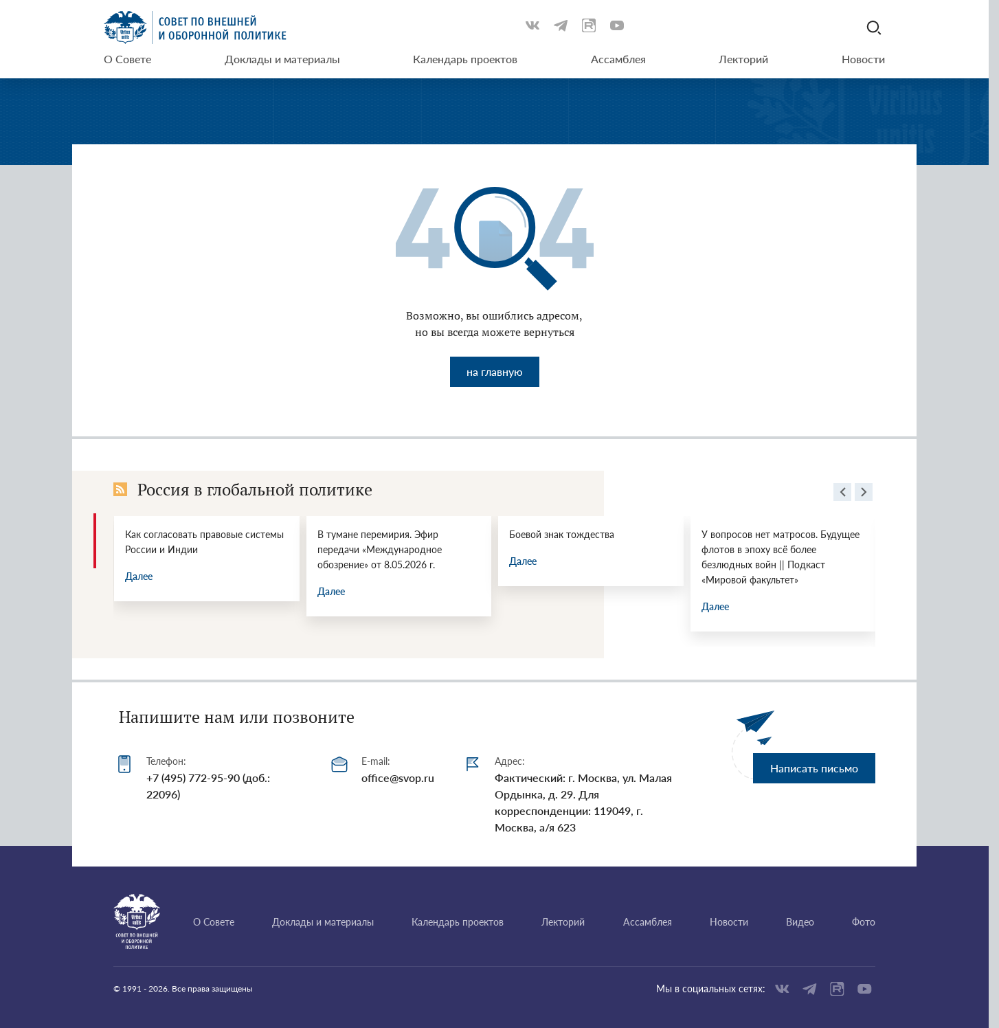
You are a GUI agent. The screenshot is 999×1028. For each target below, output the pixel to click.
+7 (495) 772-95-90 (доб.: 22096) (208, 786)
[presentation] (842, 494)
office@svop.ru (397, 777)
